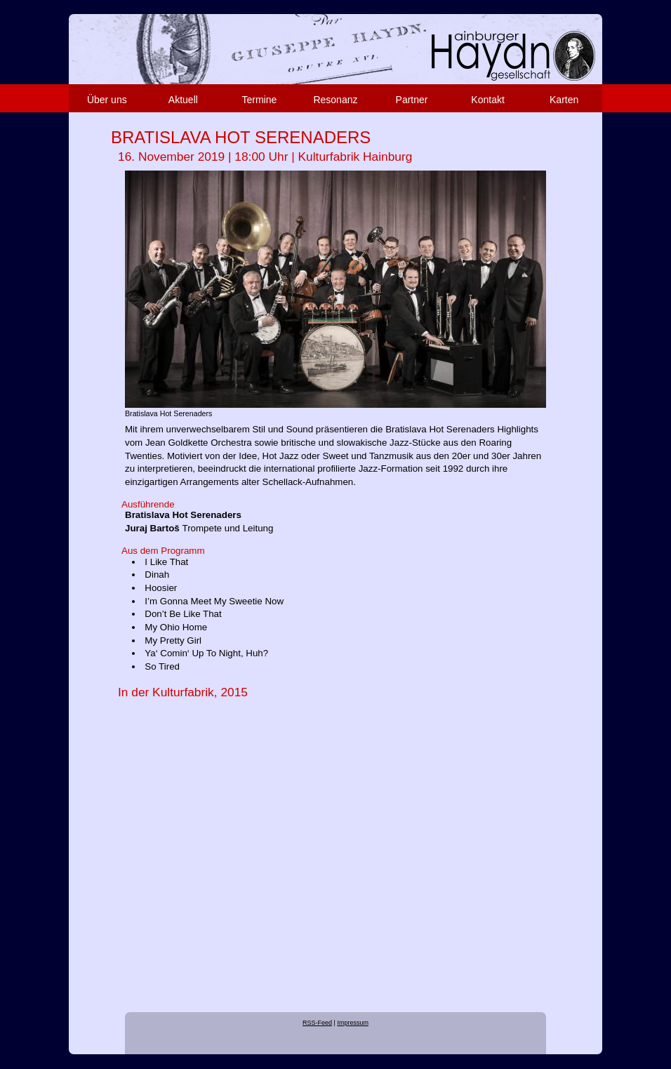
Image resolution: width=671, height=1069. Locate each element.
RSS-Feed (317, 1022)
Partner (412, 99)
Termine (259, 99)
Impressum (352, 1022)
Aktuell (183, 99)
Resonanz (335, 99)
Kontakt (487, 99)
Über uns (107, 99)
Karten (564, 99)
